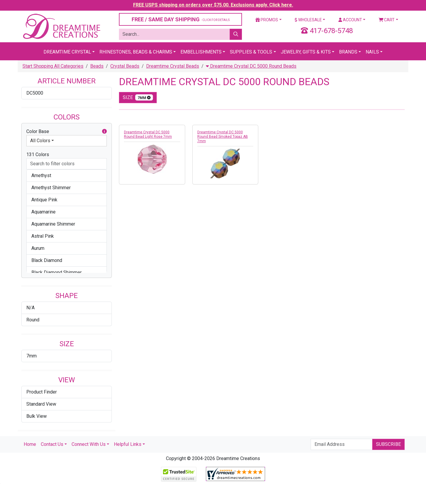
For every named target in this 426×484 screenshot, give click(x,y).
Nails (372, 52)
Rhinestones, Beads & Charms (135, 52)
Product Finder (41, 392)
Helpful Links (127, 444)
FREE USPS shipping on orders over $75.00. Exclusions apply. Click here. (213, 5)
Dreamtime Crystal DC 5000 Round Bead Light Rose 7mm (148, 134)
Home (30, 444)
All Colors (40, 140)
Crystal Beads (124, 66)
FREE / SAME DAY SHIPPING (181, 19)
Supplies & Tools (251, 52)
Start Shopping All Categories (52, 66)
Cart (387, 19)
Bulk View (36, 416)
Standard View (41, 404)
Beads (97, 66)
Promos (267, 19)
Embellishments (201, 52)
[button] (104, 131)
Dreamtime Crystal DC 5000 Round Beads (251, 66)
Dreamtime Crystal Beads (172, 66)
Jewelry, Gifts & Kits (306, 52)
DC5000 (34, 93)
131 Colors (37, 154)
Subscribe (388, 444)
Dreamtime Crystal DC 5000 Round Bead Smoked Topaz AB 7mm (222, 136)
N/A (30, 307)
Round (32, 320)
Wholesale (308, 19)
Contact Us (52, 444)
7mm (31, 356)
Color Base (66, 131)
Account (350, 19)
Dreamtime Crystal (67, 52)
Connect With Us (89, 444)
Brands (348, 52)
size (138, 97)
